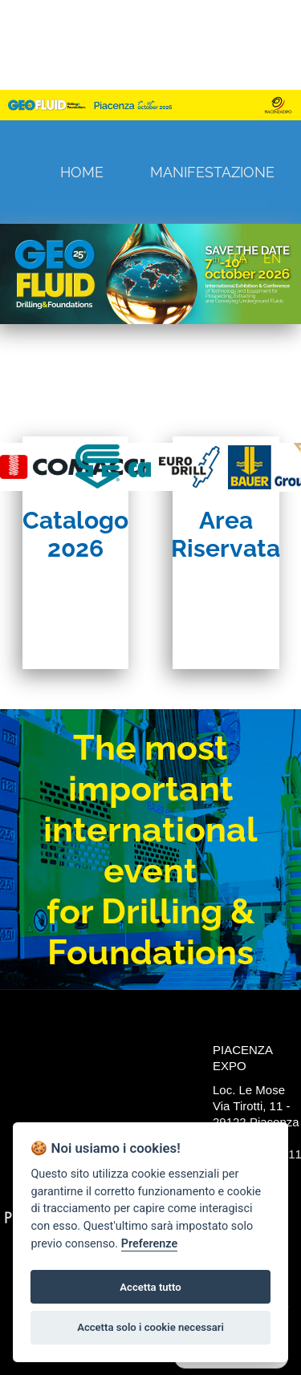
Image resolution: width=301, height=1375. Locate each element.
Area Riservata (225, 534)
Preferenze (149, 1244)
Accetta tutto (150, 1287)
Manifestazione (212, 172)
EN (272, 258)
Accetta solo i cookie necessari (150, 1327)
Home (82, 172)
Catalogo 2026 (75, 534)
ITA (237, 258)
